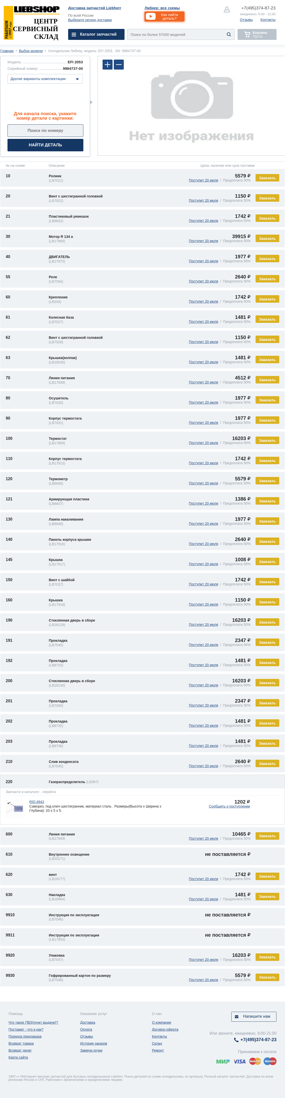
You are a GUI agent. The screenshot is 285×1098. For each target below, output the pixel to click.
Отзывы (246, 19)
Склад (157, 1043)
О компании (161, 1022)
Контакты (268, 19)
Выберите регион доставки (90, 20)
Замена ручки (91, 1050)
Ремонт (158, 1050)
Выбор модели (31, 51)
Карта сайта (18, 1057)
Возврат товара (21, 1043)
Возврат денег (20, 1050)
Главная (6, 51)
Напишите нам (256, 1016)
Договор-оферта (165, 1029)
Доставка (87, 1022)
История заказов (93, 1043)
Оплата (86, 1029)
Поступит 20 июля (203, 180)
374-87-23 (258, 8)
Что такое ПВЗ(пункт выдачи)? (33, 1022)
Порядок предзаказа (25, 1036)
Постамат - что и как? (25, 1029)
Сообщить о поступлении (229, 806)
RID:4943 (36, 802)
